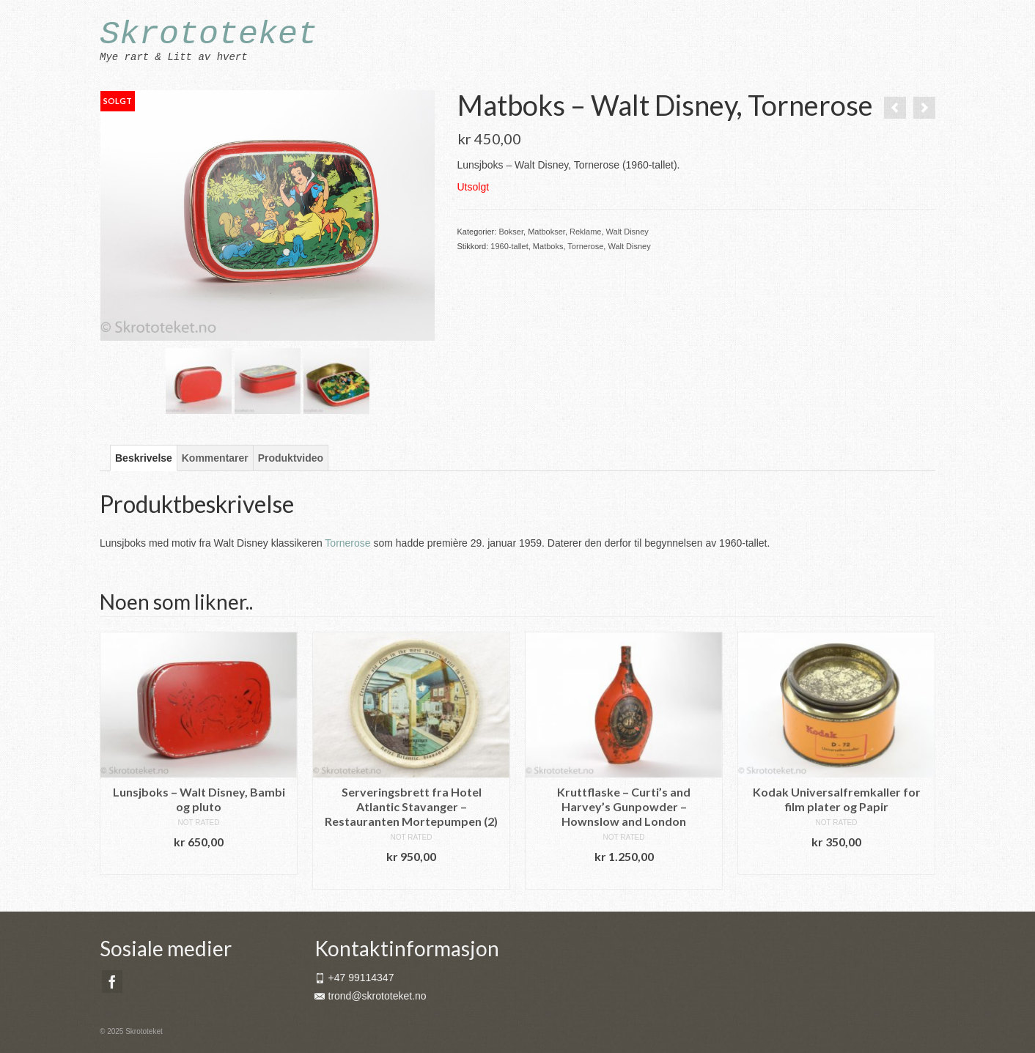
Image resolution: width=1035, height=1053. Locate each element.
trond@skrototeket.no (370, 996)
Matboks (548, 246)
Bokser (510, 231)
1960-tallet (509, 246)
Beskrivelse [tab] (143, 458)
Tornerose (585, 246)
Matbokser (546, 231)
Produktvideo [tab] (290, 458)
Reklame (585, 231)
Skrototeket (208, 34)
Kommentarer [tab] (215, 458)
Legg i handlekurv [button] (198, 864)
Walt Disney (627, 231)
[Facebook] (112, 981)
